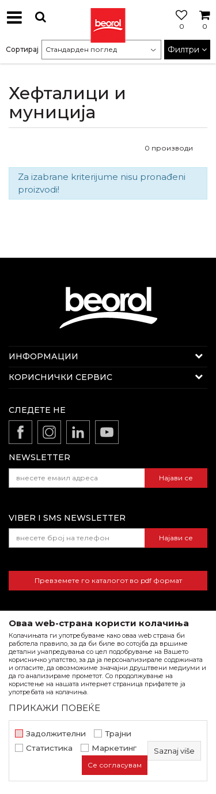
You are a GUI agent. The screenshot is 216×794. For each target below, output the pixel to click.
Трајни (118, 733)
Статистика (49, 748)
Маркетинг (114, 748)
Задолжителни (56, 733)
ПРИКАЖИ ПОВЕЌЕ (54, 707)
